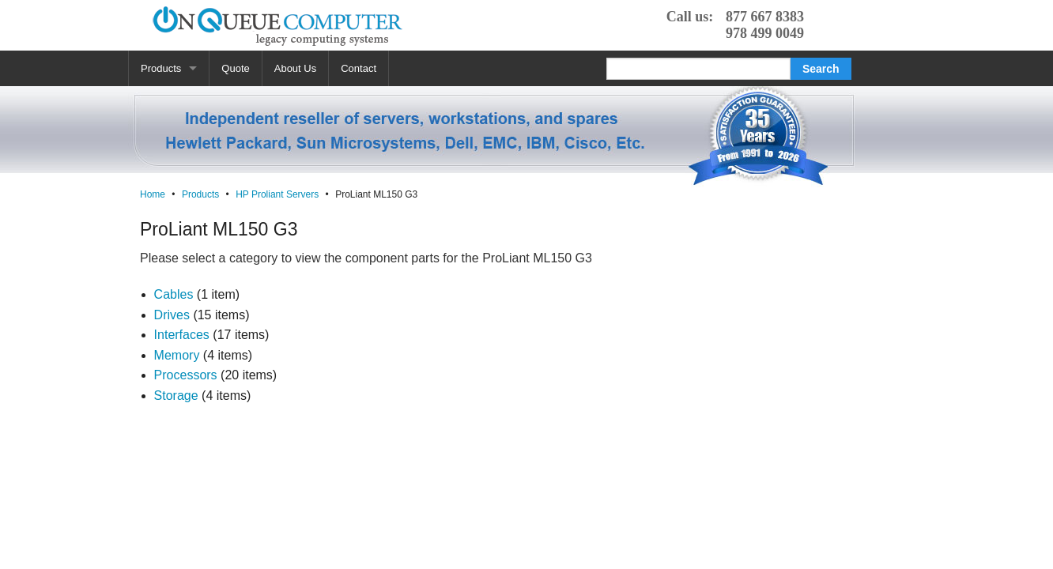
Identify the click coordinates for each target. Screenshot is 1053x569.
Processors (185, 375)
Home (152, 194)
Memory (177, 355)
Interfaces (181, 334)
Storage (176, 395)
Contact (358, 68)
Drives (172, 315)
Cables (174, 294)
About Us (295, 68)
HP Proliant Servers (277, 194)
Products (161, 68)
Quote (235, 68)
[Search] (698, 69)
